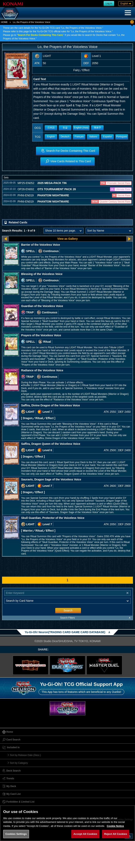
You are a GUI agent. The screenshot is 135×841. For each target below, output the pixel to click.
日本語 (51, 127)
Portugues (121, 136)
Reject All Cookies (115, 833)
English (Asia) (81, 127)
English (51, 136)
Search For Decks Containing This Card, (40, 35)
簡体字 (97, 127)
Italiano (93, 136)
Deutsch (65, 136)
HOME (4, 22)
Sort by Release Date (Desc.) (25, 755)
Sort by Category (19, 763)
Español (107, 136)
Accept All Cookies (85, 833)
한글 (65, 127)
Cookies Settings (16, 833)
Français (79, 136)
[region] (67, 823)
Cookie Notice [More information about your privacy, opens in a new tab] (115, 825)
